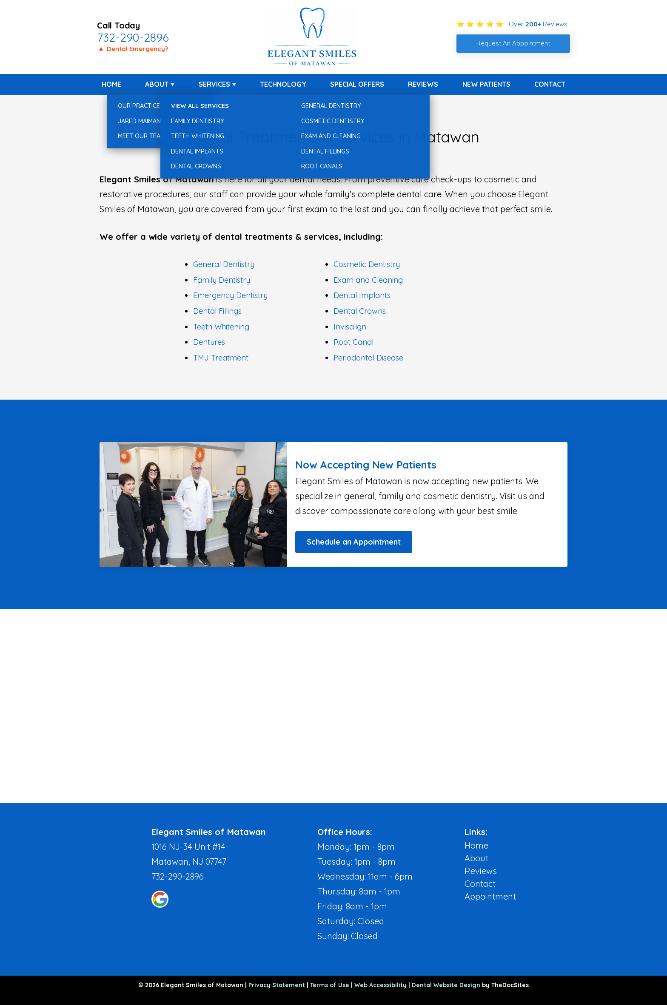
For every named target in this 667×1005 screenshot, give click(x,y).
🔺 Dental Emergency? (132, 49)
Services (214, 84)
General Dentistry (223, 264)
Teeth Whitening (221, 327)
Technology (283, 84)
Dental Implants (362, 295)
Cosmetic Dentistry (367, 264)
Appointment (490, 896)
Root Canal (353, 342)
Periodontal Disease (368, 358)
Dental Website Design (446, 985)
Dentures (209, 342)
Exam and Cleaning (368, 280)
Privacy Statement (276, 985)
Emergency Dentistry (230, 295)
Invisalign (350, 327)
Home (111, 84)
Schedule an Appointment (354, 542)
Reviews (423, 84)
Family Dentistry (221, 280)
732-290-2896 (133, 37)
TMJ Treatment (220, 358)
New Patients (486, 84)
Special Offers (357, 84)
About (156, 84)
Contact (549, 84)
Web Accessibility (380, 985)
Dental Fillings (217, 311)
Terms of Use (329, 985)
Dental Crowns (360, 311)
